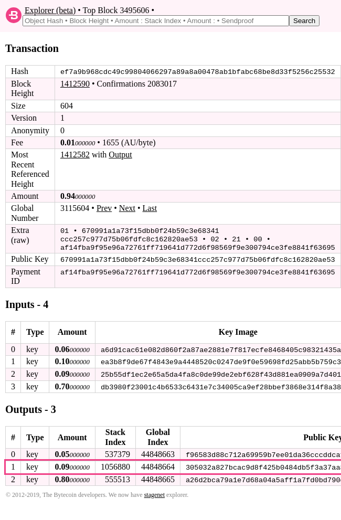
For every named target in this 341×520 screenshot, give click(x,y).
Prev (104, 208)
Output (120, 154)
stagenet (154, 492)
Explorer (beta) (50, 10)
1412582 (75, 154)
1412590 (75, 83)
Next (127, 208)
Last (150, 208)
